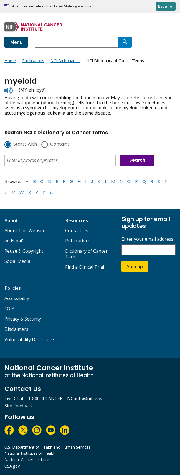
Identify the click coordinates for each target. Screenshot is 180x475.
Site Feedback (18, 406)
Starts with (25, 144)
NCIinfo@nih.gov (84, 398)
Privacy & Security (22, 319)
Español (165, 6)
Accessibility (16, 298)
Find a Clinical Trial (84, 267)
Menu (16, 42)
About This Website (24, 230)
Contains (60, 144)
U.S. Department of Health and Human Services (47, 447)
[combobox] (76, 42)
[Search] (125, 42)
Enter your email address (147, 239)
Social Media (17, 261)
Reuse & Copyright (23, 251)
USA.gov (12, 466)
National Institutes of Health (29, 453)
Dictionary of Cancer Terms (86, 254)
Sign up (135, 266)
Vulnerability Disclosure (29, 339)
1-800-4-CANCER (45, 398)
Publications (78, 241)
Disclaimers (16, 329)
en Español (15, 241)
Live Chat (14, 398)
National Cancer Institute (26, 459)
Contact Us (76, 230)
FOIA (9, 309)
